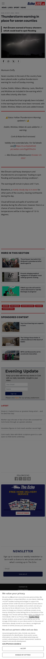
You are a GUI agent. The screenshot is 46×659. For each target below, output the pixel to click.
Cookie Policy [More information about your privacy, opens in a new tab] (34, 617)
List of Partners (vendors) (11, 644)
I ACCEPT (23, 648)
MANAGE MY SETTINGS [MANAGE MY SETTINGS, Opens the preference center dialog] (23, 655)
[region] (23, 624)
